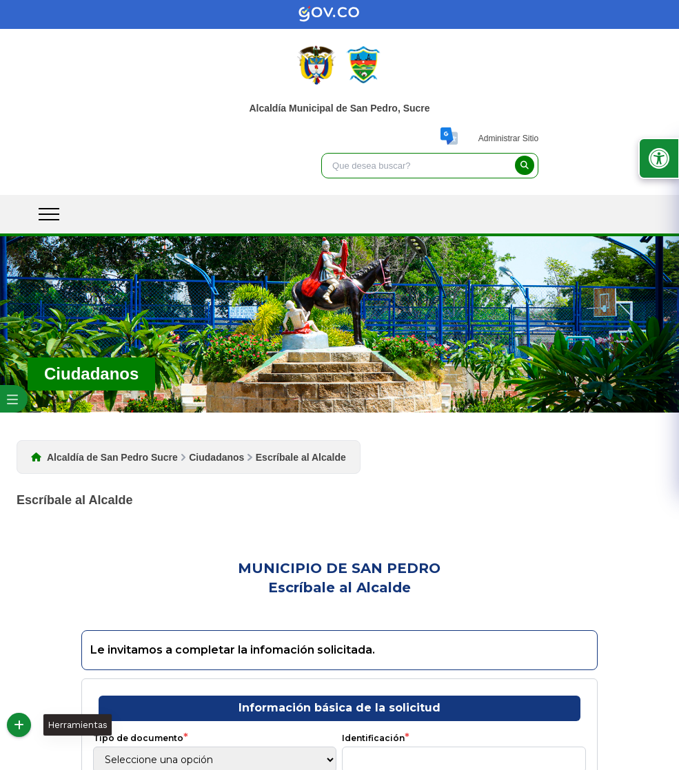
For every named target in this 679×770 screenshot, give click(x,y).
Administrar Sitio (508, 138)
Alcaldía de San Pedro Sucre (112, 457)
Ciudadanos (216, 457)
